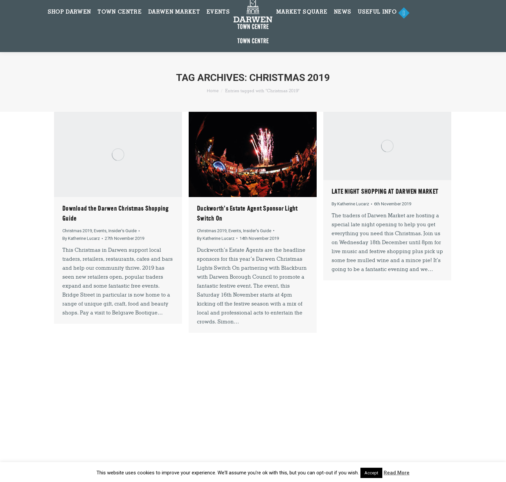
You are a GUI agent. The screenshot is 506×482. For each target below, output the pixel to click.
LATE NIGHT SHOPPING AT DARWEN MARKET (385, 191)
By (81, 238)
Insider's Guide (122, 230)
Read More (397, 473)
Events (100, 230)
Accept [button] (371, 472)
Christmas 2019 (77, 230)
